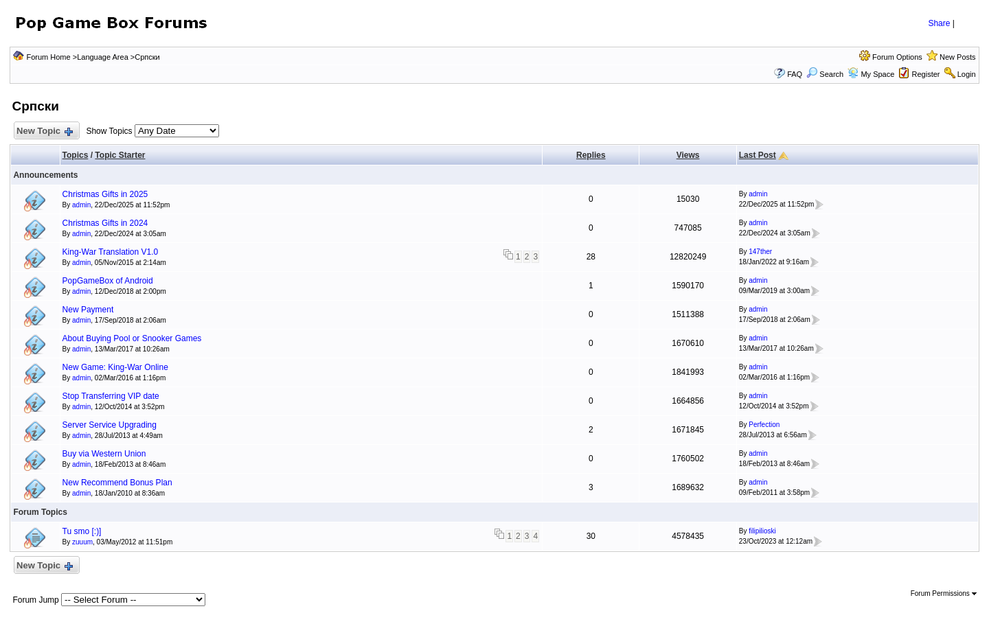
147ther (760, 251)
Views (688, 155)
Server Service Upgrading (109, 425)
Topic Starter (120, 155)
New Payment (88, 309)
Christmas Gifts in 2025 (105, 194)
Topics (75, 155)
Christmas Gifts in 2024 (105, 223)
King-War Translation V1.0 (110, 252)
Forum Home (48, 57)
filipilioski (762, 531)
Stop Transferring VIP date (110, 396)
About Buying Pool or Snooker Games (132, 338)
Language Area (102, 57)
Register (926, 74)
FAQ (794, 74)
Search (824, 74)
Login (966, 74)
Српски (147, 57)
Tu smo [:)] (82, 531)
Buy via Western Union (104, 454)
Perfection (764, 424)
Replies (591, 155)
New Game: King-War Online (115, 367)
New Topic (43, 131)
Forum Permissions (944, 593)
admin (81, 205)
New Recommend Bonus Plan (117, 482)
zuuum (82, 542)
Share (939, 23)
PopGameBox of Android (107, 281)
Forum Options (897, 57)
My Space (877, 74)
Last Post (757, 155)
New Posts (958, 57)
